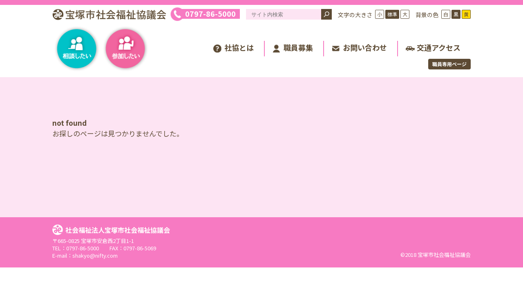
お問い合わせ (365, 47)
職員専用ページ (449, 63)
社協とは (239, 47)
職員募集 (298, 47)
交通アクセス (438, 47)
